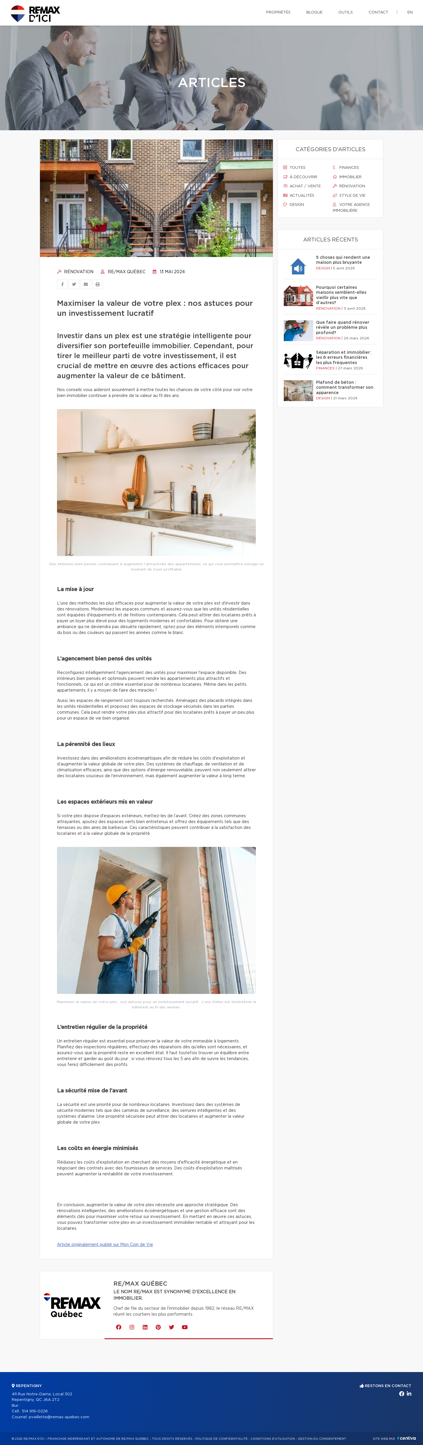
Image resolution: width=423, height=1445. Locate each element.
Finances (346, 168)
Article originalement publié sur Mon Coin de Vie (105, 1245)
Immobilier (347, 177)
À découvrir (300, 177)
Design (293, 205)
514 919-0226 (35, 1411)
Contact (378, 12)
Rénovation (75, 272)
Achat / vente (302, 186)
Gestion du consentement (322, 1438)
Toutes (294, 168)
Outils (345, 12)
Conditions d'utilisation (273, 1438)
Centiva (406, 1438)
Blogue (314, 12)
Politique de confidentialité (221, 1438)
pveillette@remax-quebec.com (59, 1417)
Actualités (298, 195)
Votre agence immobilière (351, 208)
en (410, 12)
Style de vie (349, 195)
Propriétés (278, 12)
